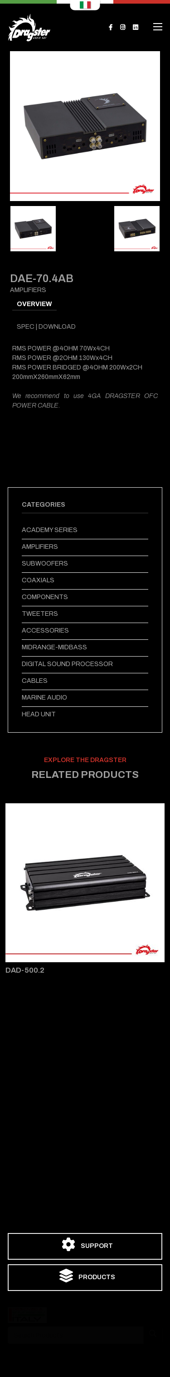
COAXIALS (38, 580)
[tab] (33, 229)
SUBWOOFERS (45, 563)
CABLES (35, 680)
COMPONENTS (45, 597)
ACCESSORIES (45, 630)
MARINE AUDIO (44, 697)
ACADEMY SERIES (50, 530)
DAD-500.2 (24, 970)
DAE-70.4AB (41, 278)
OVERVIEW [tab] (34, 304)
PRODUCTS (87, 1275)
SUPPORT (87, 1244)
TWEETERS (40, 613)
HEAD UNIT (39, 714)
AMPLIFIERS (40, 546)
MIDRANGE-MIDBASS (54, 647)
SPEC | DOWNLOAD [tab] (46, 326)
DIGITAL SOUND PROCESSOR (67, 664)
